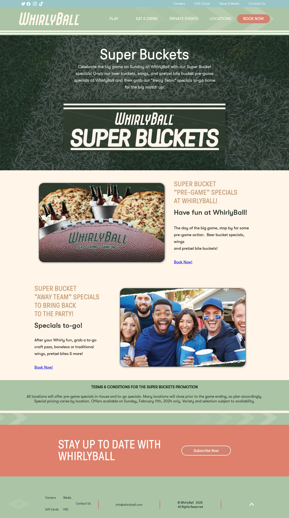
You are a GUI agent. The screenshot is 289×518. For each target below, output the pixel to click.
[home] (61, 19)
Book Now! (183, 262)
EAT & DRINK (147, 18)
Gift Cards (202, 3)
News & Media (229, 3)
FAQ (65, 509)
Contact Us (257, 3)
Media (67, 497)
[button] (114, 19)
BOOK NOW (253, 19)
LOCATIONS (220, 18)
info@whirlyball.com (129, 504)
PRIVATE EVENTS (183, 18)
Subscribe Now (206, 450)
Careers (179, 3)
